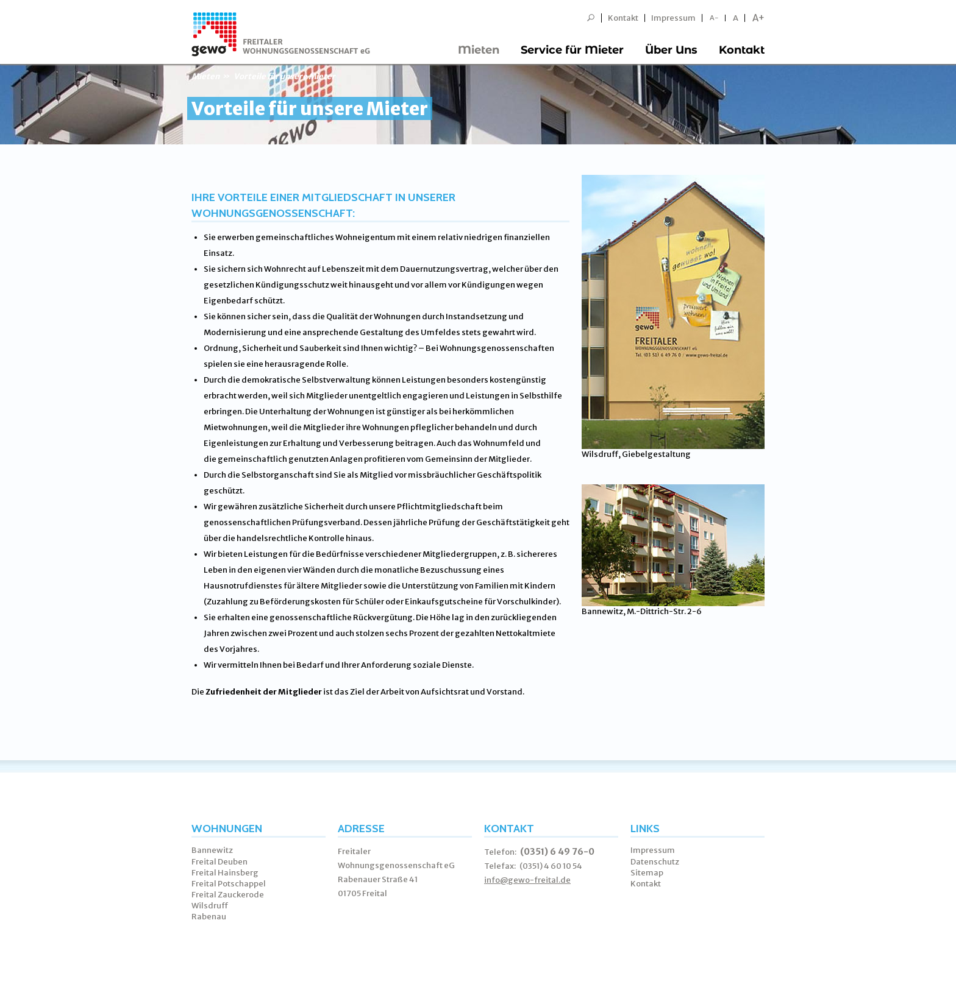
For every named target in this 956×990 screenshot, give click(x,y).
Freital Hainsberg (225, 873)
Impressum (673, 18)
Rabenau (208, 916)
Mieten (478, 50)
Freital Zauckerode (227, 894)
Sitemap (646, 873)
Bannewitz (212, 850)
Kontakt (623, 18)
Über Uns (671, 50)
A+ (758, 18)
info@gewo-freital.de (527, 880)
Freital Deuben (219, 862)
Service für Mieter (572, 50)
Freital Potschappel (228, 884)
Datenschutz (654, 862)
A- (714, 18)
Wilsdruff (210, 905)
